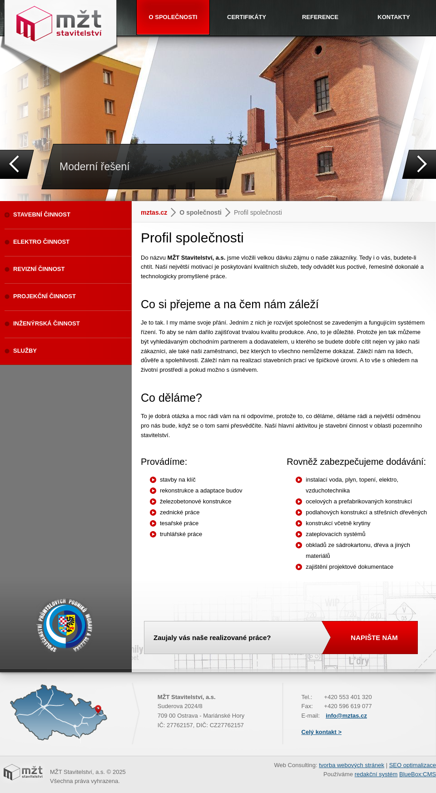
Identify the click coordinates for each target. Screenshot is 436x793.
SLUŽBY (25, 350)
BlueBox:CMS (417, 774)
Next (419, 164)
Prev (17, 164)
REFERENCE (320, 17)
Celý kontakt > (322, 732)
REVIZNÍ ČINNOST (38, 269)
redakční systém (376, 774)
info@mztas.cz (346, 715)
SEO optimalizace (412, 765)
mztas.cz (154, 212)
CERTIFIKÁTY (246, 17)
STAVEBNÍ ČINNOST (41, 214)
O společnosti (200, 212)
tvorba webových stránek (351, 765)
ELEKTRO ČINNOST (41, 241)
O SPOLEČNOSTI (173, 17)
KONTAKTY (393, 17)
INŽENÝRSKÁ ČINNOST (46, 323)
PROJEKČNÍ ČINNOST (44, 296)
